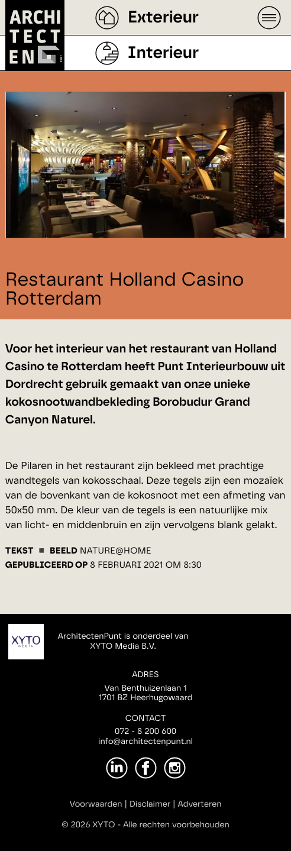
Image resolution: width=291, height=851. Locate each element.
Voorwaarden (96, 804)
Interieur (163, 53)
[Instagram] (174, 768)
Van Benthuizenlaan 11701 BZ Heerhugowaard (145, 693)
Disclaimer (150, 804)
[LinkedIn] (116, 768)
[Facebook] (145, 768)
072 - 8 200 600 (145, 731)
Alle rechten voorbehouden (176, 825)
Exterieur (163, 17)
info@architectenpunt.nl (145, 741)
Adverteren (200, 804)
